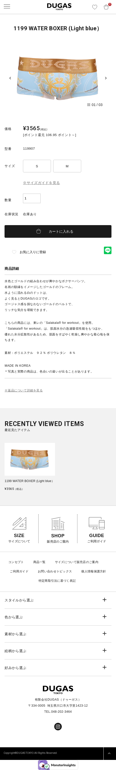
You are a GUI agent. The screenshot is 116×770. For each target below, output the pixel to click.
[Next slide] (105, 78)
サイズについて (66, 562)
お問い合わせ (47, 571)
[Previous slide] (10, 78)
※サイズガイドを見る (41, 183)
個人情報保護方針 (93, 571)
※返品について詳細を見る (24, 390)
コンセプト (16, 562)
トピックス (64, 571)
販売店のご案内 (87, 562)
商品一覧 (39, 562)
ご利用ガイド (19, 571)
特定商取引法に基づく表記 (57, 580)
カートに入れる (61, 231)
